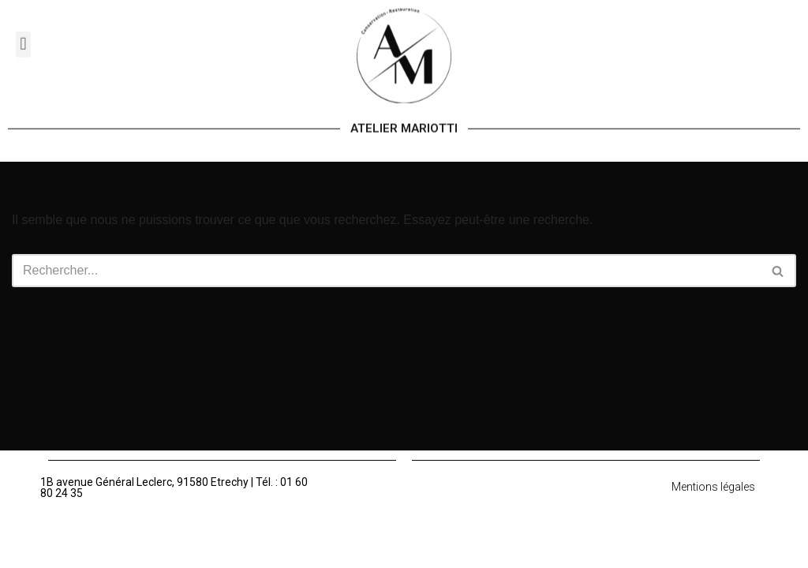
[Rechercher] (386, 270)
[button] (23, 37)
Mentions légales (713, 486)
